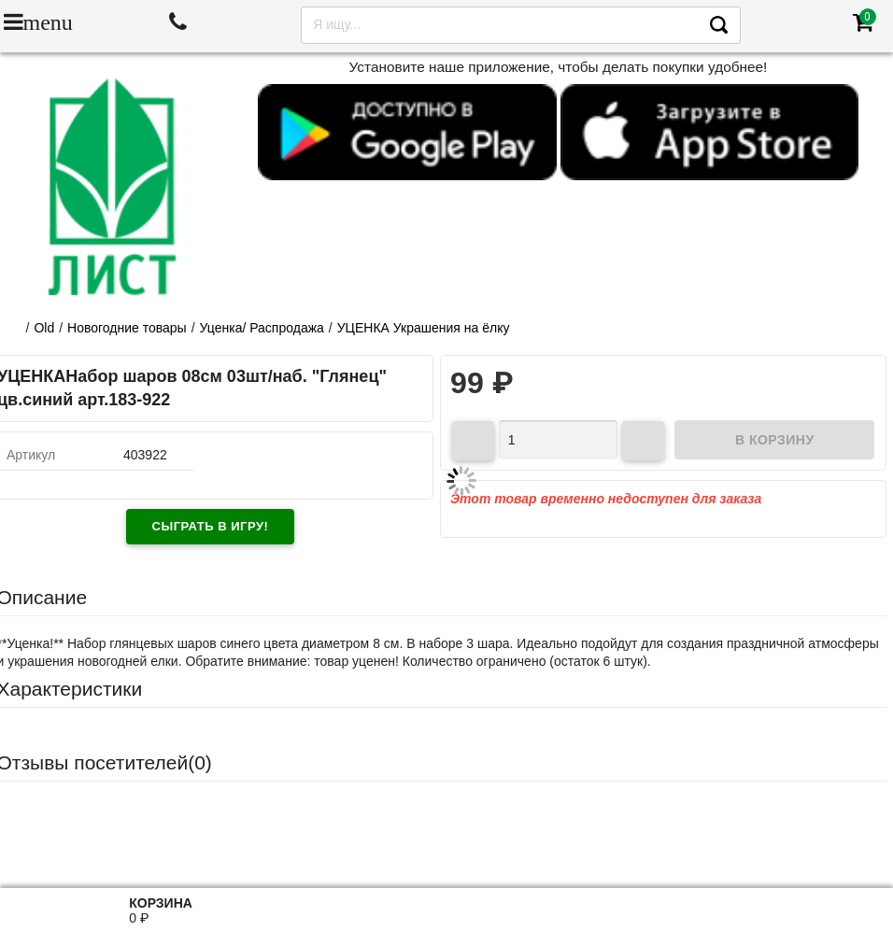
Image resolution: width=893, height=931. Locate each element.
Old (44, 327)
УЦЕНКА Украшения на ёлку (423, 327)
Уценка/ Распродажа (262, 327)
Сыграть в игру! (210, 526)
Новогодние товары (127, 327)
